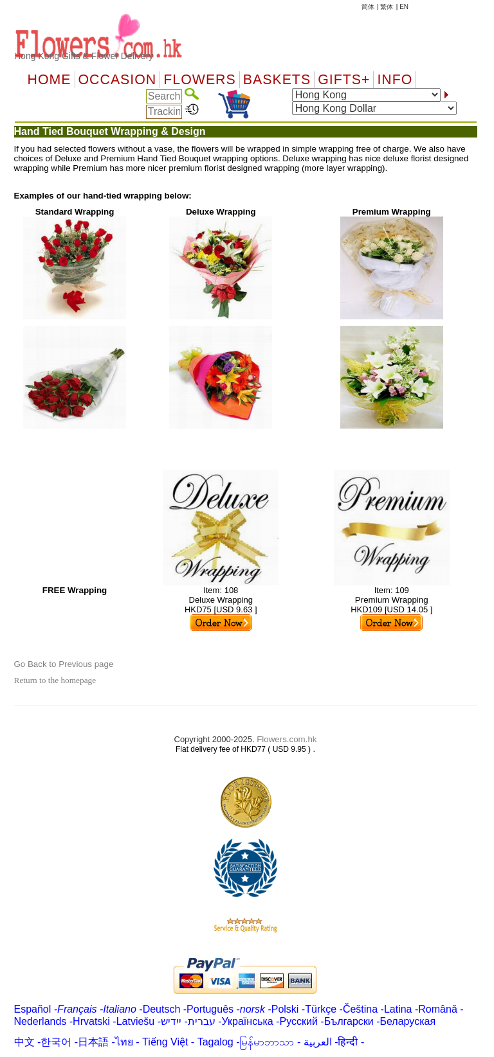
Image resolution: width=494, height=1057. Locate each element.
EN (403, 6)
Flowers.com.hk (286, 739)
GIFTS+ (344, 79)
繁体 (386, 6)
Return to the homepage (55, 680)
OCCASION (117, 79)
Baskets (277, 79)
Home (49, 79)
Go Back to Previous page (64, 664)
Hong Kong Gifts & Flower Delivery (83, 56)
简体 (367, 6)
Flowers (199, 79)
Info (394, 79)
